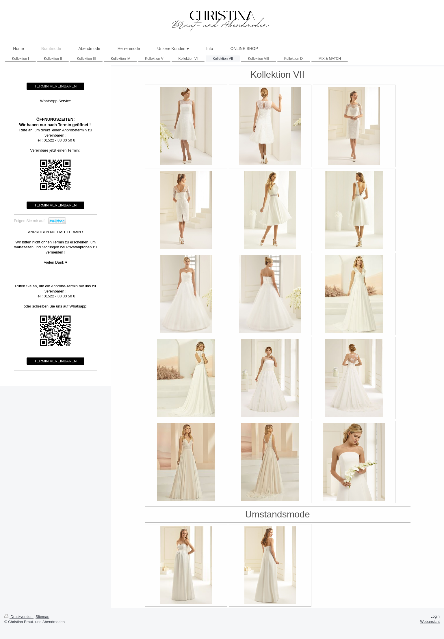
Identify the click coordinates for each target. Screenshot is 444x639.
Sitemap (42, 616)
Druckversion (19, 616)
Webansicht (430, 621)
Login (435, 616)
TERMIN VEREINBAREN (55, 86)
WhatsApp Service (55, 101)
